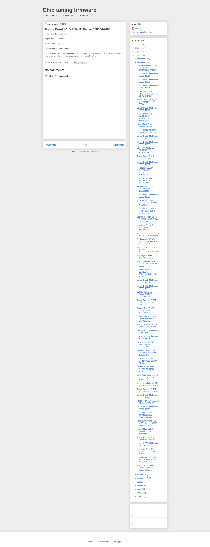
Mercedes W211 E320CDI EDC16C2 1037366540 (148, 234)
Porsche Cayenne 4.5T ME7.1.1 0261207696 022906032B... (147, 423)
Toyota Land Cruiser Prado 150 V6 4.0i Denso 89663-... (145, 467)
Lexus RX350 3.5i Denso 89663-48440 (147, 396)
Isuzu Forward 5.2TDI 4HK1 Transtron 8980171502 (146, 344)
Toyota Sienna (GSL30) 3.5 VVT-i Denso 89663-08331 (148, 263)
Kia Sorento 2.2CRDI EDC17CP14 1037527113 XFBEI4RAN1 (145, 117)
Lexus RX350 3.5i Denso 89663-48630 (147, 287)
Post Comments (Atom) (89, 152)
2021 (137, 44)
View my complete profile (142, 32)
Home (84, 145)
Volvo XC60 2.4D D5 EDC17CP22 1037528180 (145, 150)
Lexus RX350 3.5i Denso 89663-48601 (147, 337)
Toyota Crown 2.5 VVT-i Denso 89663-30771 (147, 325)
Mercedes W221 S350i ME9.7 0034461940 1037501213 (146, 451)
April (139, 496)
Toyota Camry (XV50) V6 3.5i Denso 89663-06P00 (147, 102)
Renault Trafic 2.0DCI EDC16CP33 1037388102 (146, 310)
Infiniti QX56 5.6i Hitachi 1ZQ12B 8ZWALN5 (147, 256)
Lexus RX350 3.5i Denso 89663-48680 (147, 143)
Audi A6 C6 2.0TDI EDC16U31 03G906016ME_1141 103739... (147, 273)
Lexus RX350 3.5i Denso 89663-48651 (147, 281)
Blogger (118, 542)
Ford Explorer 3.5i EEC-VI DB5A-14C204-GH (148, 402)
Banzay (138, 28)
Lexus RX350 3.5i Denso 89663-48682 (147, 137)
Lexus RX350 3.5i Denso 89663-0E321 (147, 408)
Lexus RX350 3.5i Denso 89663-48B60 (147, 75)
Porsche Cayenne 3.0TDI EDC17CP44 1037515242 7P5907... (147, 68)
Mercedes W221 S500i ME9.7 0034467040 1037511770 (146, 211)
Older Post (119, 145)
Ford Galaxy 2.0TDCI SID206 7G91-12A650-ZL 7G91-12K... (147, 241)
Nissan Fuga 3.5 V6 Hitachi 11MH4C (145, 125)
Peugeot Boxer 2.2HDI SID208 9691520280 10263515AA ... (146, 459)
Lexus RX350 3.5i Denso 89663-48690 (147, 109)
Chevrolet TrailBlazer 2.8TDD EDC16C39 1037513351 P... (146, 369)
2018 (137, 55)
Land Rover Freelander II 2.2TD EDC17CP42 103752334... (147, 377)
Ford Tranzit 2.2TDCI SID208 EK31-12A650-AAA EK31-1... (147, 202)
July (139, 485)
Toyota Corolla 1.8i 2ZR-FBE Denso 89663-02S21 (147, 302)
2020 (137, 48)
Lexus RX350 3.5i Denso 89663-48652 (147, 196)
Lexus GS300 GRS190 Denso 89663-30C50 (146, 131)
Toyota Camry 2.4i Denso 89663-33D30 (147, 157)
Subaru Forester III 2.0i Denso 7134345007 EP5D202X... (146, 318)
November (142, 62)
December (142, 59)
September (142, 478)
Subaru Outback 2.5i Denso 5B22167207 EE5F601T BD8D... (146, 294)
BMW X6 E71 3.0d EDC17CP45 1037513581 (144, 180)
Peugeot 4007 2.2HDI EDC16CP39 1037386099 (146, 188)
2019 (137, 52)
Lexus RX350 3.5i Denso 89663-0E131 (147, 444)
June (139, 489)
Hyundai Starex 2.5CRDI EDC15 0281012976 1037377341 (147, 352)
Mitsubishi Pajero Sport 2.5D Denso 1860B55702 (146, 227)
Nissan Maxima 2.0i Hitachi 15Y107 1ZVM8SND (145, 431)
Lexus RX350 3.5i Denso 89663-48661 (147, 163)
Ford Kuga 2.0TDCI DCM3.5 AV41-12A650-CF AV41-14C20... (147, 93)
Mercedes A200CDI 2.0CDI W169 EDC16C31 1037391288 (145, 171)
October (141, 474)
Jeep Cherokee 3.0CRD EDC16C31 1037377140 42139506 (147, 249)
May (139, 493)
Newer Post (50, 145)
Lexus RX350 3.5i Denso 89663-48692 (147, 81)
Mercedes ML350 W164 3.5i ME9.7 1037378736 (148, 384)
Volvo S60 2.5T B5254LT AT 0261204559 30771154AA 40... (147, 415)
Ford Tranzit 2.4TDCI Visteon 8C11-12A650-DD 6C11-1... (147, 361)
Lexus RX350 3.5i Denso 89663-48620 (147, 331)
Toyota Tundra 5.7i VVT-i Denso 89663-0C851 (147, 438)
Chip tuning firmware (69, 10)
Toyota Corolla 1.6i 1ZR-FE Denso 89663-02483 (148, 390)
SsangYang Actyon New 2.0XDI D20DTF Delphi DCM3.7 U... (147, 219)
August (140, 482)
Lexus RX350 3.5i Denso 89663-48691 (147, 87)
